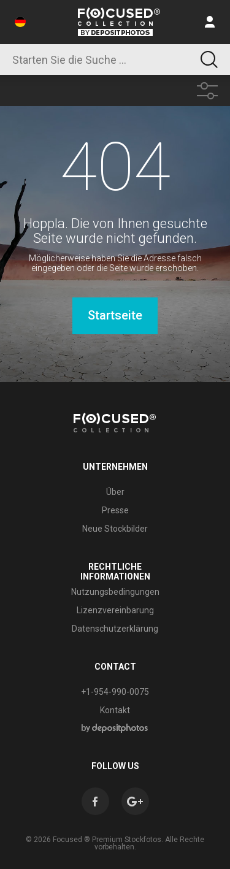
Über (115, 492)
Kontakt (115, 710)
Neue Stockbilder (115, 529)
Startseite (115, 315)
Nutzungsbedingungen (115, 592)
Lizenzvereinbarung (115, 610)
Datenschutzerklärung (115, 629)
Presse (115, 510)
